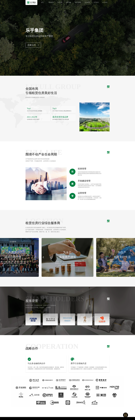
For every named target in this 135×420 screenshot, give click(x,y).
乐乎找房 (104, 2)
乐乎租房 (96, 2)
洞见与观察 (78, 2)
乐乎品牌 (59, 2)
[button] (43, 257)
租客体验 (68, 2)
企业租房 (87, 2)
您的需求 (51, 2)
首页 (42, 2)
